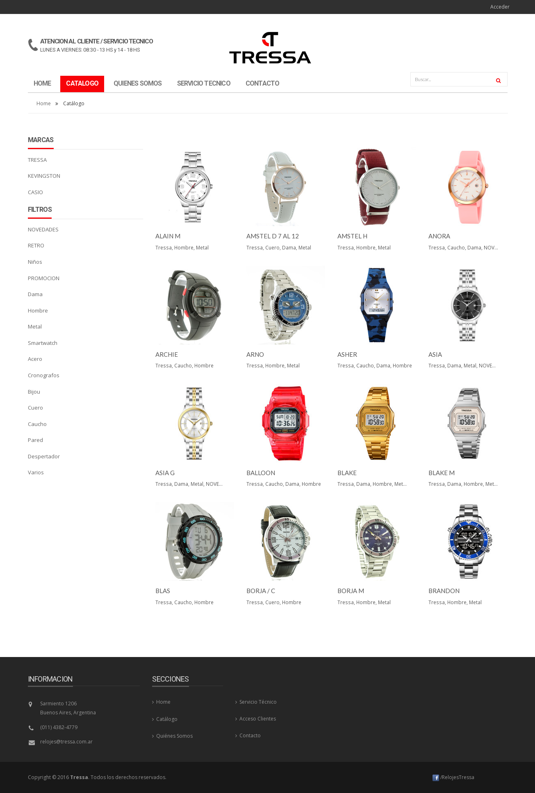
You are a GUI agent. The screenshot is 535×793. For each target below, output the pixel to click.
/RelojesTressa (453, 777)
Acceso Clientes (255, 718)
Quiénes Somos (172, 735)
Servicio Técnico (256, 701)
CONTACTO (263, 83)
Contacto (248, 735)
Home (43, 103)
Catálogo (165, 719)
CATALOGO (82, 83)
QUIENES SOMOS (138, 83)
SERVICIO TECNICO (203, 83)
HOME (42, 83)
